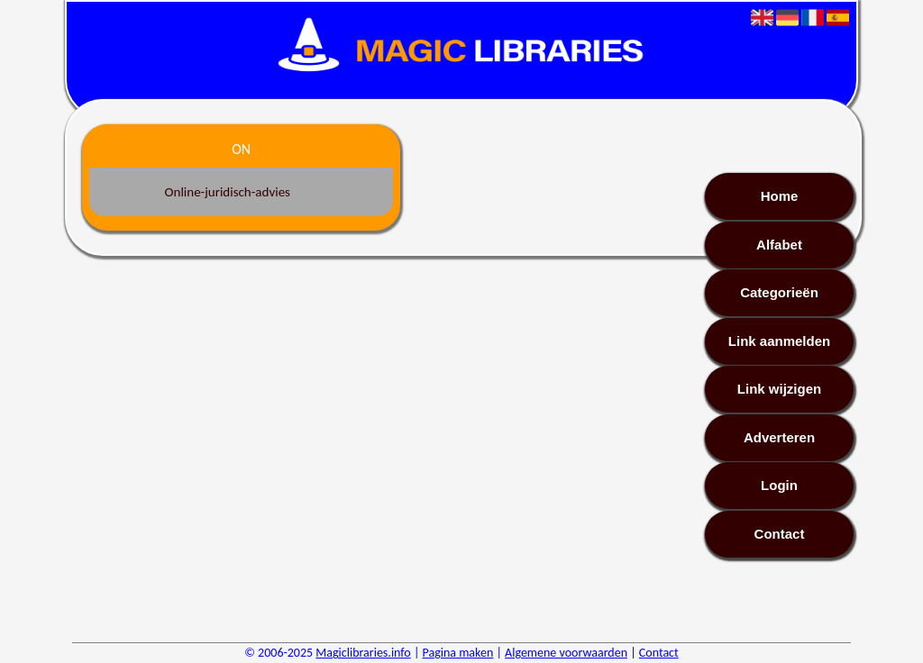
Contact (779, 533)
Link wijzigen (779, 388)
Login (779, 485)
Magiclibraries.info (362, 652)
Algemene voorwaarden (566, 652)
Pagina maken (458, 652)
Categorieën (779, 292)
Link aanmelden (779, 341)
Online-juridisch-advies (227, 192)
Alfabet (779, 244)
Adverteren (779, 437)
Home (780, 196)
